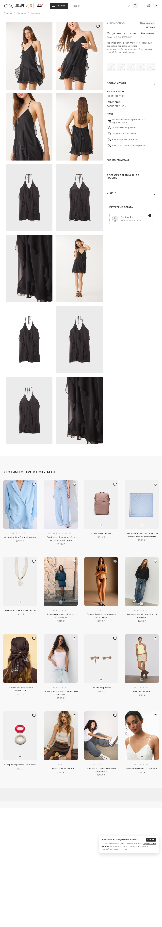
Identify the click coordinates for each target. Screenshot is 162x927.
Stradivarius (116, 22)
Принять (151, 840)
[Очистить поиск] (129, 5)
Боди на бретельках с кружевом (142, 768)
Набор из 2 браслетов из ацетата (20, 765)
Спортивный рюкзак (101, 533)
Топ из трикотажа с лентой (61, 768)
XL (151, 68)
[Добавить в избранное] (34, 484)
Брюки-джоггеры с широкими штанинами (101, 769)
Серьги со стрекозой (101, 687)
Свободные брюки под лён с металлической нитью (61, 538)
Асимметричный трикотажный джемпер (142, 615)
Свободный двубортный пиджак (20, 537)
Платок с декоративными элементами (20, 689)
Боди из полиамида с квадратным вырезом (61, 692)
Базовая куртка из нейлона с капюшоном (61, 615)
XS (111, 68)
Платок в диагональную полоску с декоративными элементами (141, 534)
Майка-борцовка (141, 691)
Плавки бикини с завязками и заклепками (101, 615)
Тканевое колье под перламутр (20, 610)
